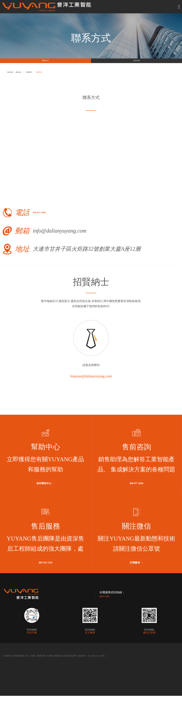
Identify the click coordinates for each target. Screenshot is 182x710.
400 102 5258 (45, 576)
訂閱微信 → (136, 576)
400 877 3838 (136, 497)
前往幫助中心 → (45, 497)
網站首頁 (49, 86)
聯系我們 (81, 86)
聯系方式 (45, 67)
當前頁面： (22, 86)
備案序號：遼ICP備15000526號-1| (93, 670)
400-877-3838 (58, 226)
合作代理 (136, 67)
